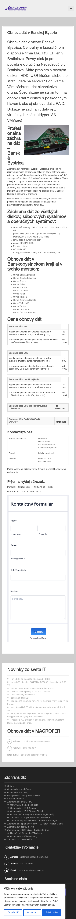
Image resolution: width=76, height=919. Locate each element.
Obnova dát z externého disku (24, 805)
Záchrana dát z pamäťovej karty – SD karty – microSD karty (35, 824)
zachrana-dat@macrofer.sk (34, 755)
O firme (10, 786)
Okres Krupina (20, 288)
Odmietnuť (32, 913)
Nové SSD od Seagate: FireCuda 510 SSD (31, 679)
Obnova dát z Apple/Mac (19, 789)
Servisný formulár (15, 799)
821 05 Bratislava (46, 445)
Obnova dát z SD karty (18, 793)
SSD (34, 234)
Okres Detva (19, 285)
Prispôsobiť (13, 913)
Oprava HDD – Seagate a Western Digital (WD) (32, 815)
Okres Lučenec (20, 291)
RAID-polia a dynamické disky (27, 240)
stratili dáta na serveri (25, 81)
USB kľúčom (41, 76)
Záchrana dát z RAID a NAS (20, 827)
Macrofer (42, 439)
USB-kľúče (43, 237)
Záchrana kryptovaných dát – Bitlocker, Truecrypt (33, 821)
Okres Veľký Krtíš (21, 303)
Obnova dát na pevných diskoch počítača (30, 692)
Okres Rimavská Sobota (24, 300)
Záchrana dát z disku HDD (19, 802)
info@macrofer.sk (46, 453)
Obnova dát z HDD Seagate (23, 808)
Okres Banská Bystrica (24, 275)
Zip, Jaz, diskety (20, 246)
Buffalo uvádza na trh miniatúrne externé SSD (32, 689)
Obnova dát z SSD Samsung (23, 837)
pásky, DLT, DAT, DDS (23, 243)
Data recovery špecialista (23, 695)
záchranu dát (48, 191)
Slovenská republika (47, 448)
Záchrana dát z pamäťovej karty (24, 380)
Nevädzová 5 (44, 442)
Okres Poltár (19, 294)
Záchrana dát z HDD (18, 327)
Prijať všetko (52, 913)
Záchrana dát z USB (18, 353)
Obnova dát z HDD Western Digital (26, 811)
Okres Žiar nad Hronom (24, 313)
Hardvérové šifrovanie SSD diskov (26, 833)
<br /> (38, 568)
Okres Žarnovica (21, 310)
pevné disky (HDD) (22, 234)
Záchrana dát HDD (20, 698)
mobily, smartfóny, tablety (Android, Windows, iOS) (37, 253)
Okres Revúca (20, 297)
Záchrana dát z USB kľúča (19, 840)
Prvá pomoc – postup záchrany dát (23, 796)
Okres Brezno (19, 281)
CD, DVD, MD (19, 250)
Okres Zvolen (19, 307)
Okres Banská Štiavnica (24, 278)
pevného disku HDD (22, 179)
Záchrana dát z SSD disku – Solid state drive (28, 830)
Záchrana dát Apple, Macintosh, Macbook (30, 818)
